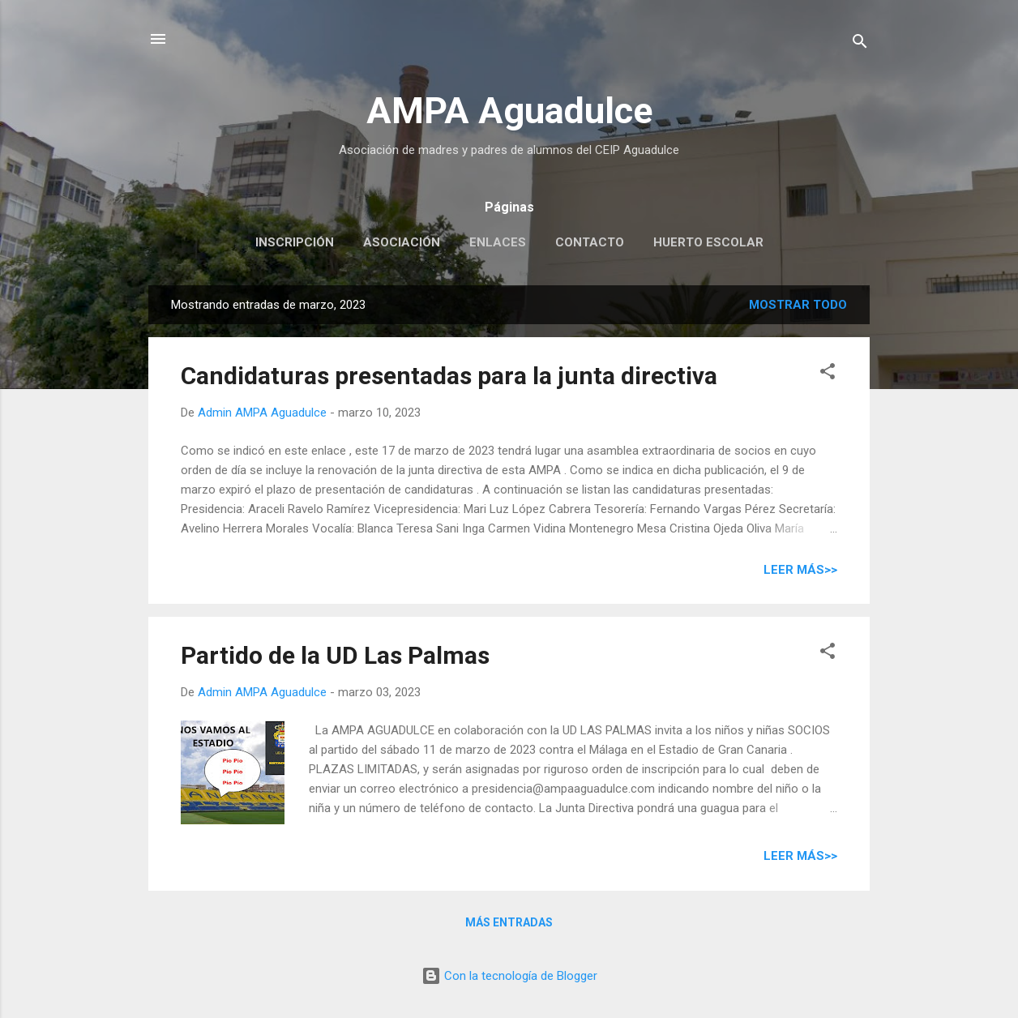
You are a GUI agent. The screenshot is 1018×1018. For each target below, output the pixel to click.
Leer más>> (800, 569)
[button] (827, 374)
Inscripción (294, 242)
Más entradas (509, 922)
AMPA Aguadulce (509, 110)
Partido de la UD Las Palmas (335, 655)
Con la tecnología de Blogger (509, 976)
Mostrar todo (798, 304)
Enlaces (497, 242)
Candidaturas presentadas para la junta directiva (449, 375)
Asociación (401, 242)
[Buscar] (860, 44)
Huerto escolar (708, 242)
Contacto (589, 242)
